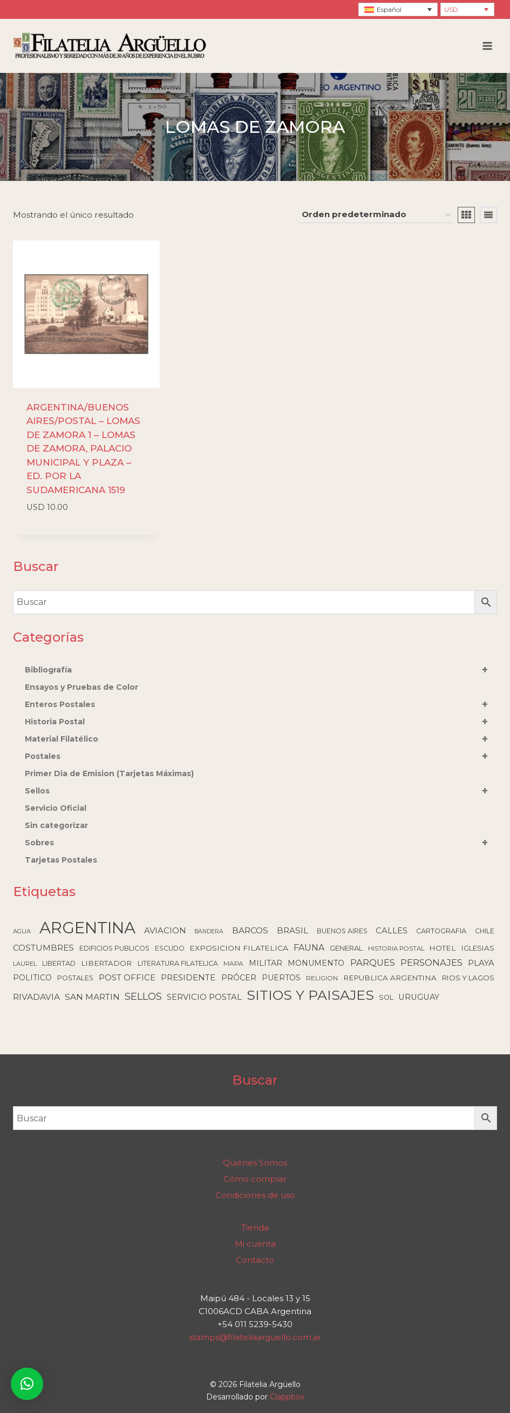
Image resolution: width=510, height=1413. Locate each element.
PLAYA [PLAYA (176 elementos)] (481, 963)
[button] (27, 1384)
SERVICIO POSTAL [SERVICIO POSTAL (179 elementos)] (204, 997)
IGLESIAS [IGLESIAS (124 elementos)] (477, 948)
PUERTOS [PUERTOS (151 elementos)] (281, 978)
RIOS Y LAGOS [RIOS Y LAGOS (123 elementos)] (468, 977)
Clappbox (287, 1397)
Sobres (261, 842)
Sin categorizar (56, 825)
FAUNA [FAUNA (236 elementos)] (309, 948)
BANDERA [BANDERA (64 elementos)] (208, 931)
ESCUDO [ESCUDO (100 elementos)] (170, 948)
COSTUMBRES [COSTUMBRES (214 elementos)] (43, 948)
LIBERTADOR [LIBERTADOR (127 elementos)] (106, 963)
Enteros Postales (261, 704)
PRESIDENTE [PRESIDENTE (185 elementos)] (188, 978)
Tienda (255, 1227)
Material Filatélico (261, 739)
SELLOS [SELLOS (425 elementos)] (143, 996)
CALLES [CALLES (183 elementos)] (391, 931)
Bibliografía (261, 669)
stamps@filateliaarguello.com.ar (255, 1337)
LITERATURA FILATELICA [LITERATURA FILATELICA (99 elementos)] (178, 963)
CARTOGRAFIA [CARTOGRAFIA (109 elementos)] (441, 931)
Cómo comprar (255, 1179)
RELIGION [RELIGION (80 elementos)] (322, 978)
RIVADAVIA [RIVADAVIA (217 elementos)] (36, 997)
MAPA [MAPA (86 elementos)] (233, 963)
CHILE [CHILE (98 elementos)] (484, 931)
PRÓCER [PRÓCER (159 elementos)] (238, 978)
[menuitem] (398, 9)
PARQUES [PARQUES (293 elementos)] (372, 962)
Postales (261, 756)
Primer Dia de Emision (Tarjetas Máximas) (109, 773)
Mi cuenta (255, 1244)
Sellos (261, 790)
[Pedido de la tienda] (376, 215)
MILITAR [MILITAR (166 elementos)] (265, 963)
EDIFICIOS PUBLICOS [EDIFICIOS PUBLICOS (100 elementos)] (114, 948)
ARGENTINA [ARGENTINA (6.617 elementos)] (87, 927)
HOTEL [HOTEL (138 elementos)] (442, 948)
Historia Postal (261, 721)
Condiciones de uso (255, 1195)
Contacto (255, 1260)
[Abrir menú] (487, 45)
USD (451, 9)
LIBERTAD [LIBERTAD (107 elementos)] (59, 963)
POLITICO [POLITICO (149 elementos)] (32, 978)
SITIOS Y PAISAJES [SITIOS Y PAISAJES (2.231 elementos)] (310, 995)
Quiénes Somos (255, 1163)
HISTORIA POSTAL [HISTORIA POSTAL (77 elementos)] (396, 948)
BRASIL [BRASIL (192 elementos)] (292, 930)
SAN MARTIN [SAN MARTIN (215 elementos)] (92, 997)
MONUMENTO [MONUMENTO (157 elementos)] (316, 963)
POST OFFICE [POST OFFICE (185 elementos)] (127, 978)
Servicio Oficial (55, 808)
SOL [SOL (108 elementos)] (386, 997)
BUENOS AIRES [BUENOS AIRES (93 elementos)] (342, 931)
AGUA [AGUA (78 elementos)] (22, 931)
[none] (398, 9)
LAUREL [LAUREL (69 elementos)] (25, 963)
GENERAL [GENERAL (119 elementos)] (346, 948)
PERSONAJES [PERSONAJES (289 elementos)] (431, 962)
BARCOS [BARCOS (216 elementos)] (250, 930)
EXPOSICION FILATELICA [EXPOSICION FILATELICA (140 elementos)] (238, 948)
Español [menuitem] (389, 9)
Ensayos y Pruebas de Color (81, 687)
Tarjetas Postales (61, 860)
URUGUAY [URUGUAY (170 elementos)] (418, 997)
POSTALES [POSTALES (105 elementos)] (75, 978)
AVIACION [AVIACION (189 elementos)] (165, 930)
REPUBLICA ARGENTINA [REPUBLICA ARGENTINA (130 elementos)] (390, 977)
